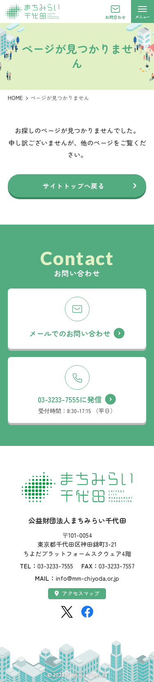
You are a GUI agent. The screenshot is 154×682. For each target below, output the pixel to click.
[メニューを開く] (142, 11)
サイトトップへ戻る (74, 186)
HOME (15, 98)
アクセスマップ (77, 593)
